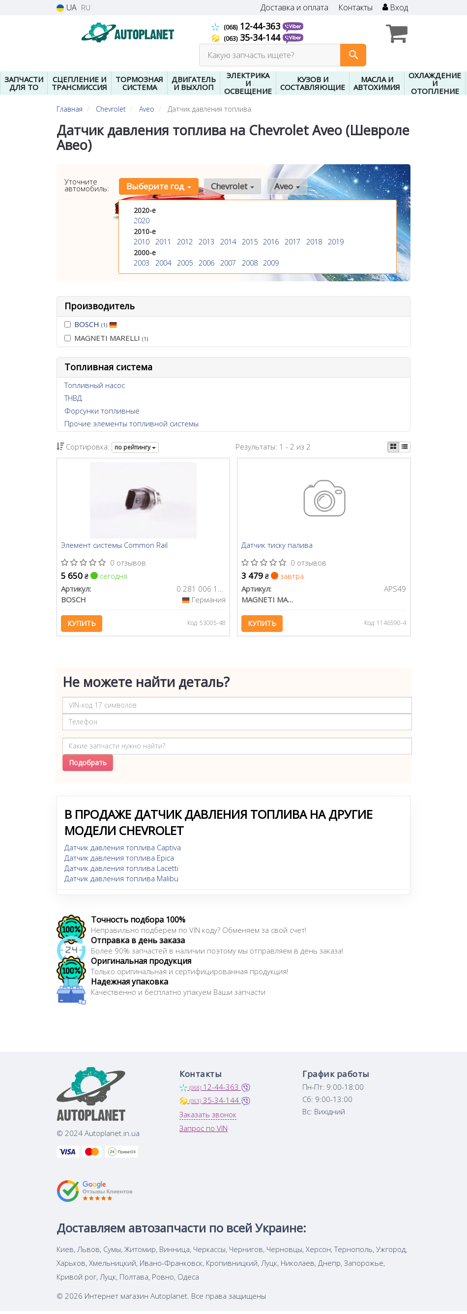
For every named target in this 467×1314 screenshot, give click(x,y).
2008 (250, 262)
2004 (163, 262)
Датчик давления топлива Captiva (122, 850)
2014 (228, 241)
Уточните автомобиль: (86, 185)
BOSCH (95, 324)
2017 (292, 241)
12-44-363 (247, 26)
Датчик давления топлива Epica (119, 860)
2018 (314, 241)
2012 (185, 241)
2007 (228, 262)
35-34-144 (247, 37)
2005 (185, 262)
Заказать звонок (207, 1117)
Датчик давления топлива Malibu (121, 881)
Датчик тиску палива (278, 546)
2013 (206, 241)
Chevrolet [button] (231, 186)
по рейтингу (135, 447)
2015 (250, 241)
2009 (271, 262)
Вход (395, 7)
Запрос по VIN (203, 1130)
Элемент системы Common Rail (115, 546)
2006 (206, 262)
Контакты (355, 7)
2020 (141, 220)
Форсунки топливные (102, 411)
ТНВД (73, 398)
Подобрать (88, 765)
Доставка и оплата (294, 7)
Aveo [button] (284, 186)
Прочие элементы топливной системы (131, 423)
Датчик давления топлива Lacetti (121, 870)
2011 (163, 241)
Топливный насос (94, 385)
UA (67, 7)
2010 (141, 241)
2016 (271, 241)
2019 (336, 241)
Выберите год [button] (158, 186)
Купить (82, 624)
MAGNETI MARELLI (106, 338)
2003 (141, 262)
